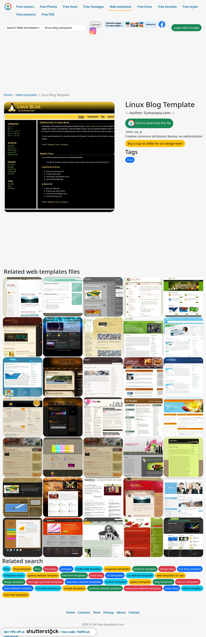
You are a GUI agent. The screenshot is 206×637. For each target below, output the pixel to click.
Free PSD (48, 14)
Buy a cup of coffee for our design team (155, 143)
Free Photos (48, 7)
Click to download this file (149, 123)
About (121, 612)
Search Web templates (22, 28)
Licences (84, 612)
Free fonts (70, 7)
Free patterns (26, 14)
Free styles (190, 7)
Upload (95, 24)
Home (8, 95)
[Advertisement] (103, 65)
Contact (134, 612)
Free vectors (25, 7)
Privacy (108, 612)
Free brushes (167, 7)
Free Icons (144, 7)
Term (96, 612)
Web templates (120, 7)
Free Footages (93, 7)
